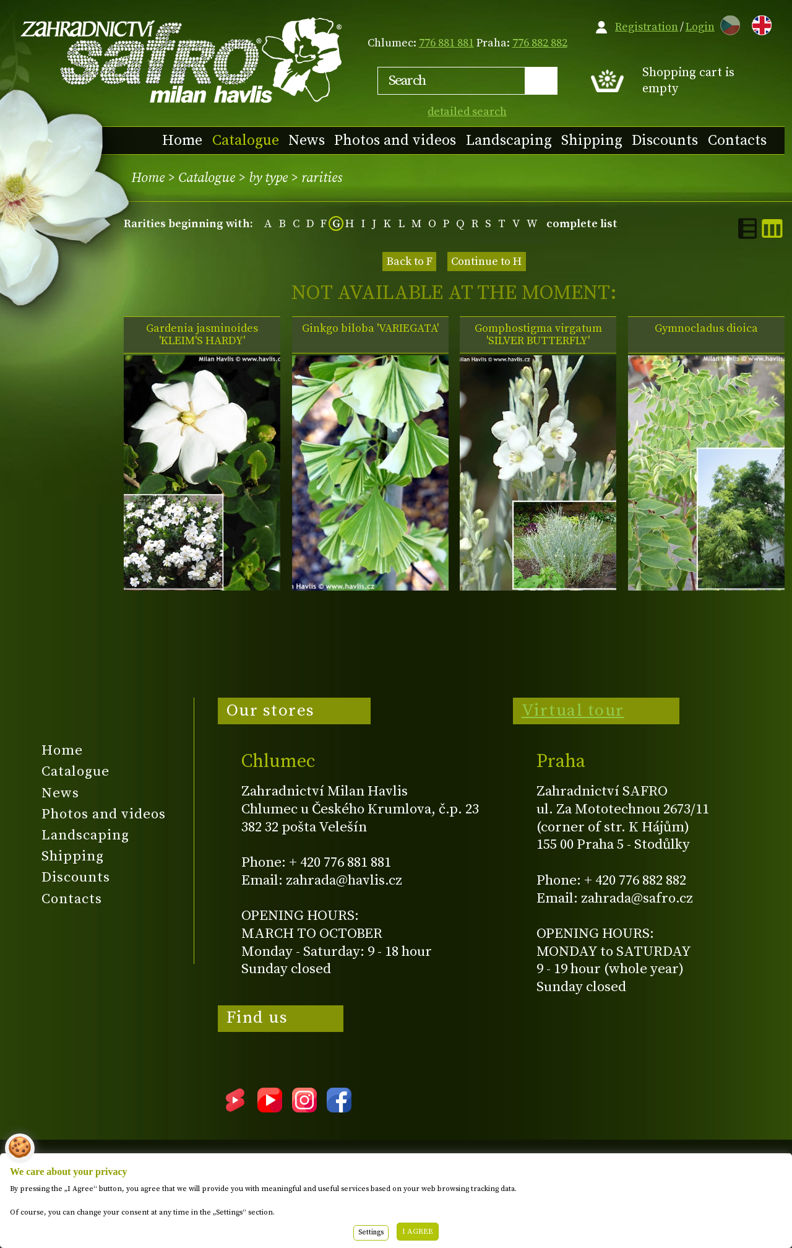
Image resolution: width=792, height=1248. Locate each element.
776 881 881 (446, 43)
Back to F (410, 261)
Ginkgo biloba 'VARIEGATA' (370, 329)
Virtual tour (573, 710)
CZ (727, 23)
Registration (646, 27)
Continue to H (486, 261)
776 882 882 (539, 43)
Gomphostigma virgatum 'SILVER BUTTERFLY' (538, 335)
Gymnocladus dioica (706, 329)
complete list (582, 224)
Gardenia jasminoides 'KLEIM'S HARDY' (202, 335)
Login (700, 27)
